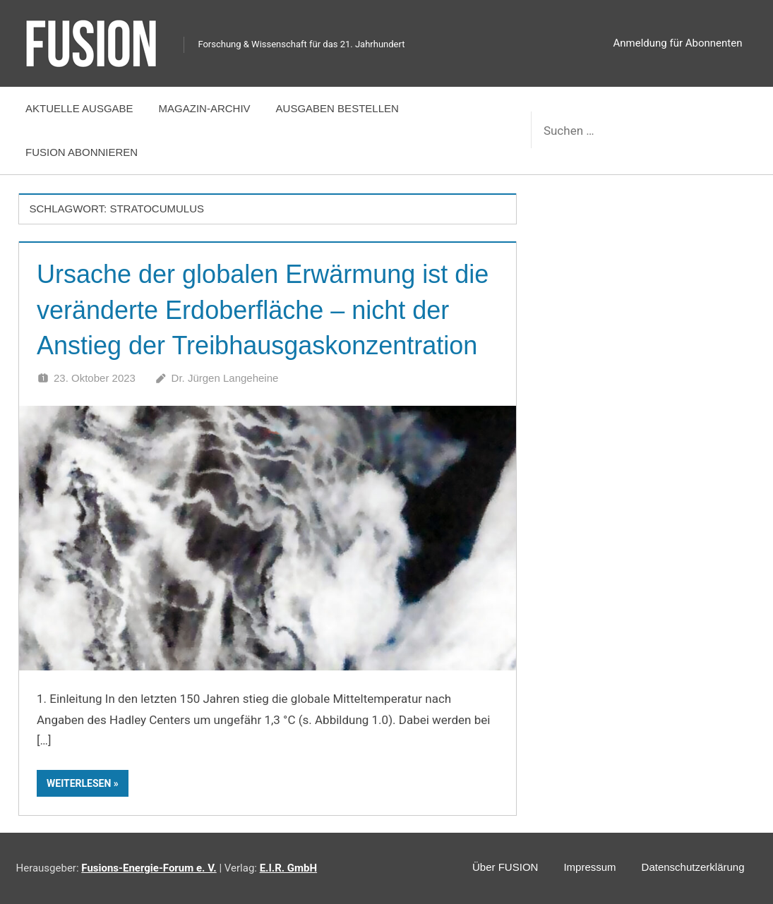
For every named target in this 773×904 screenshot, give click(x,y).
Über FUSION (505, 867)
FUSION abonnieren (81, 152)
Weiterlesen (79, 783)
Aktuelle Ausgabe (79, 108)
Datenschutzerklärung (693, 867)
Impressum (589, 867)
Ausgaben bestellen (337, 108)
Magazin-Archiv (205, 108)
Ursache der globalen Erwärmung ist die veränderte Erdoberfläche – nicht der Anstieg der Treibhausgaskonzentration (263, 310)
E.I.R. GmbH (288, 868)
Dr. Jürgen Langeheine (225, 378)
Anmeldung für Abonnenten (678, 43)
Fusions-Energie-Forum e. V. (148, 868)
